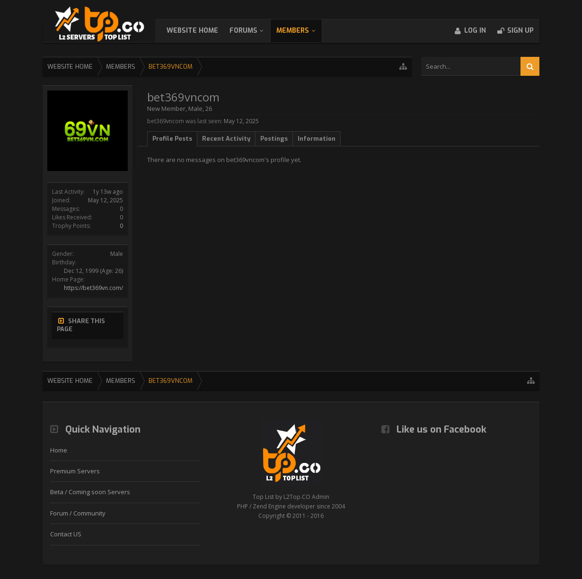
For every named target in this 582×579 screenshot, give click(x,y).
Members (302, 30)
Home (58, 450)
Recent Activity (226, 139)
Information (316, 139)
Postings (274, 139)
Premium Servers (75, 471)
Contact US (65, 534)
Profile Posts (172, 139)
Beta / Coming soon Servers (90, 492)
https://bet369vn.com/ (93, 288)
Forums (253, 30)
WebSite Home (202, 30)
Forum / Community (78, 513)
